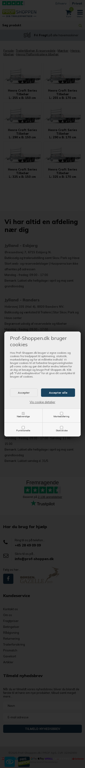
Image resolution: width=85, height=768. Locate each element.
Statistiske (62, 430)
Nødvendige (23, 416)
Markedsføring (61, 416)
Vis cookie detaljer (42, 402)
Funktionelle (23, 430)
